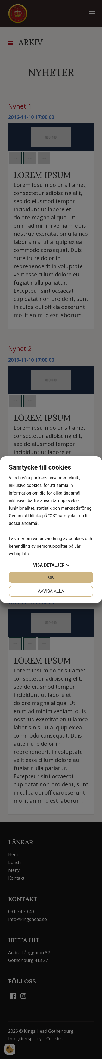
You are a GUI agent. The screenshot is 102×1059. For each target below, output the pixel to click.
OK (51, 577)
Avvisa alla (51, 591)
